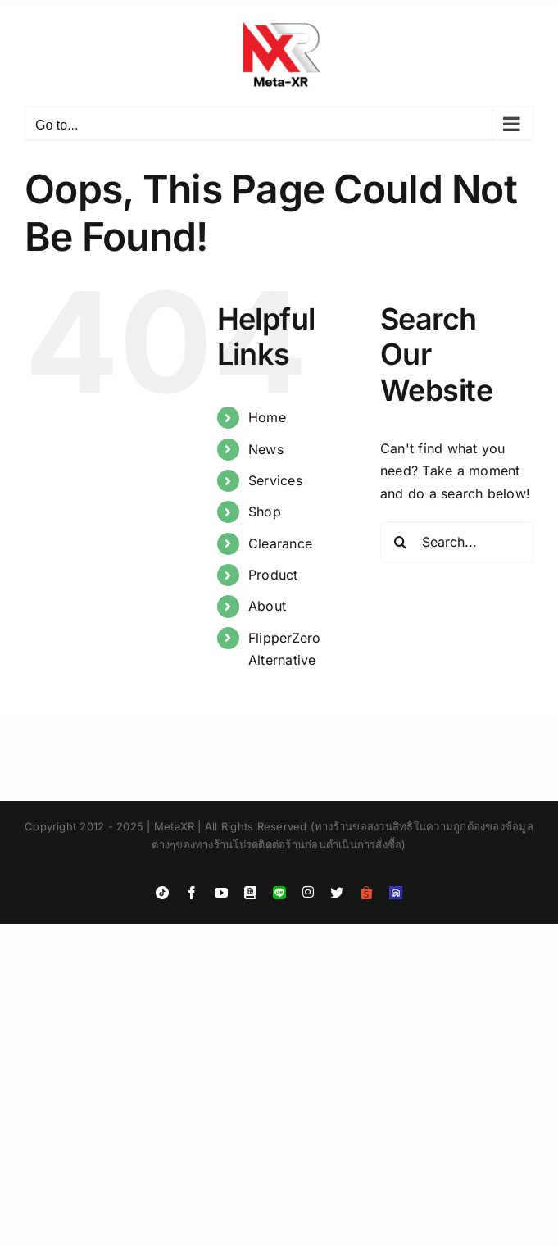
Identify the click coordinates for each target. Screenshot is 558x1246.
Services (275, 480)
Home (267, 417)
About (267, 606)
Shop (264, 511)
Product (273, 574)
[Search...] (456, 541)
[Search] (400, 541)
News (266, 449)
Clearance (280, 543)
